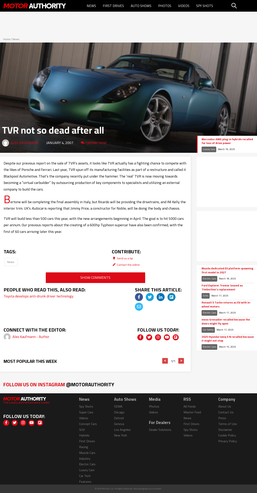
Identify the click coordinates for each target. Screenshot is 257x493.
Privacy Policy (227, 441)
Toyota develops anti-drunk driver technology (38, 296)
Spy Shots (204, 6)
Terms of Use (227, 424)
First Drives (113, 6)
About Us (224, 406)
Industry (84, 458)
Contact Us (226, 412)
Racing (83, 447)
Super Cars (86, 412)
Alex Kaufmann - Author (30, 336)
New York (120, 435)
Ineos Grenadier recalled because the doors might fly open (226, 322)
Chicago (119, 412)
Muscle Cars (87, 453)
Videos (183, 6)
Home (6, 39)
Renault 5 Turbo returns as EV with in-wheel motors (226, 304)
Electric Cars (209, 278)
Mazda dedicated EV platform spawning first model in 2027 (227, 270)
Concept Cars (88, 424)
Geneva (119, 424)
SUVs (205, 295)
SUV (82, 430)
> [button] (181, 361)
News (91, 6)
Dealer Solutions (160, 430)
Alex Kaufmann (24, 142)
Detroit (119, 418)
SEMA (118, 406)
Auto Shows (141, 6)
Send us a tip (122, 258)
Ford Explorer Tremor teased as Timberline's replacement (222, 287)
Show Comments (95, 277)
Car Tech (85, 476)
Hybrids (84, 435)
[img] (139, 297)
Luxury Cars (209, 149)
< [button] (165, 361)
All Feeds (190, 406)
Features (85, 482)
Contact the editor (126, 264)
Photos (164, 6)
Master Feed (192, 412)
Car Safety (208, 329)
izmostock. (157, 489)
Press (222, 418)
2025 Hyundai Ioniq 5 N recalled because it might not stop (228, 339)
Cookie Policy (227, 435)
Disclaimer (225, 430)
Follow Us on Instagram (58, 384)
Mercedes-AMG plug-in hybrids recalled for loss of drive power (227, 141)
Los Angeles (122, 430)
